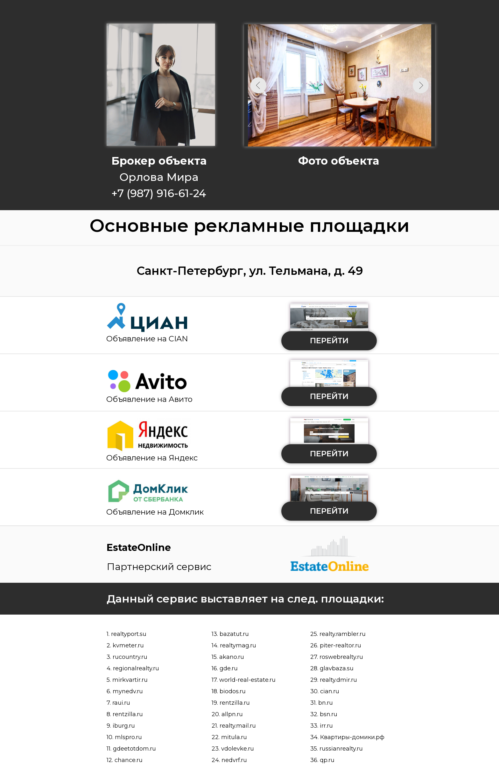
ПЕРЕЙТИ (329, 340)
